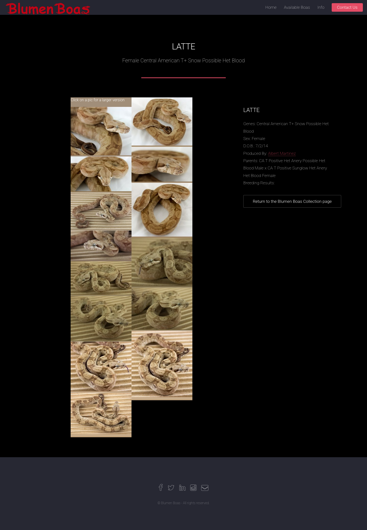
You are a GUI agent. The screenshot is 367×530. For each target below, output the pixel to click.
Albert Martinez (282, 153)
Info (320, 7)
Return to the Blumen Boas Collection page (292, 201)
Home (271, 7)
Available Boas (297, 7)
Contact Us (347, 7)
